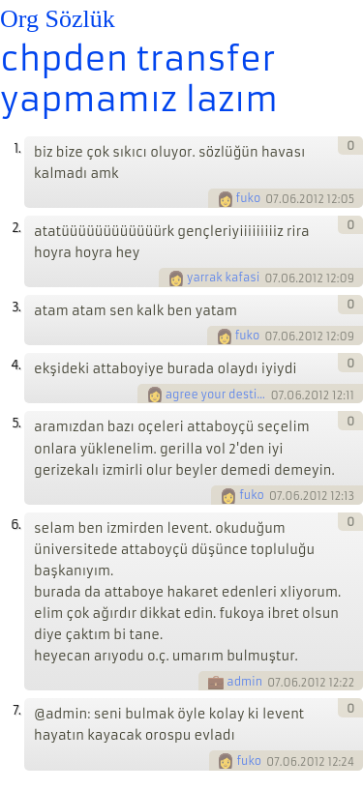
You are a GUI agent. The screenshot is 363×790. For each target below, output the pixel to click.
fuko (248, 198)
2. (16, 227)
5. (16, 423)
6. (15, 524)
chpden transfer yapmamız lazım (139, 79)
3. (16, 307)
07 (272, 199)
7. (16, 710)
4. (15, 365)
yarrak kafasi (223, 277)
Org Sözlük (57, 19)
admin (244, 681)
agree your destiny (217, 394)
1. (17, 148)
